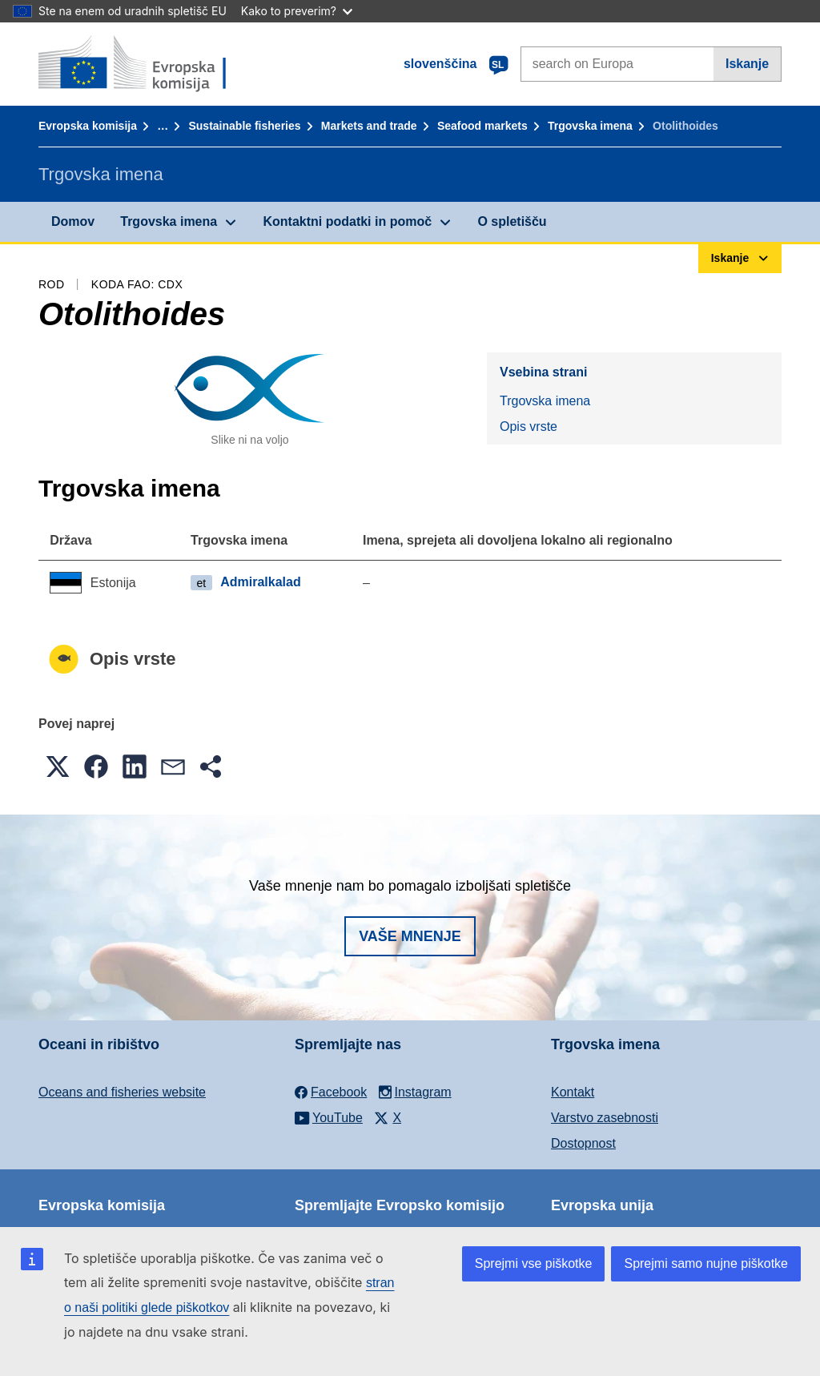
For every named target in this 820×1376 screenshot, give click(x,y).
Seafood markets (482, 125)
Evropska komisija (87, 125)
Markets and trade (369, 125)
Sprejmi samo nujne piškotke (706, 1263)
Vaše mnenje (410, 936)
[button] (58, 766)
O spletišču (511, 221)
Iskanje (747, 63)
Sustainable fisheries (244, 125)
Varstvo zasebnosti (604, 1118)
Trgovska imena (590, 125)
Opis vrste (528, 426)
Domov (72, 221)
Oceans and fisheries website (122, 1092)
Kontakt (572, 1092)
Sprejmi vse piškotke (534, 1263)
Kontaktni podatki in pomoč (347, 221)
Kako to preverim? (296, 11)
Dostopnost (583, 1143)
